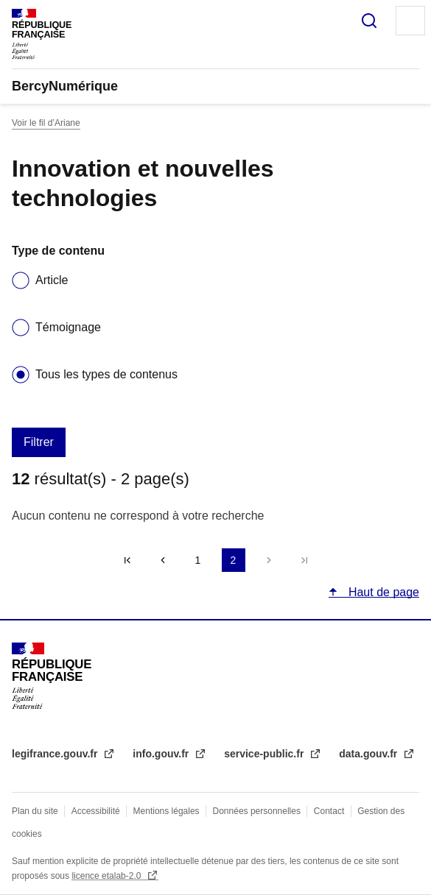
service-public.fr (265, 754)
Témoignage (68, 327)
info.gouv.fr (162, 754)
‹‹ (163, 560)
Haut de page (382, 592)
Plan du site (35, 811)
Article (51, 280)
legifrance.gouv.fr (56, 754)
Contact (329, 811)
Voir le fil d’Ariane (46, 123)
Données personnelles (257, 811)
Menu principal (410, 20)
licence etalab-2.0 (107, 876)
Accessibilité (95, 811)
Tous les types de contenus (106, 374)
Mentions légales (166, 811)
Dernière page (304, 560)
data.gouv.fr (369, 754)
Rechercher (369, 20)
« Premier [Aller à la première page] (127, 560)
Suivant (269, 560)
